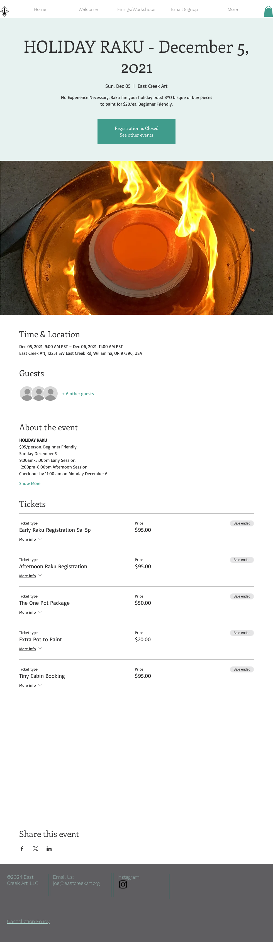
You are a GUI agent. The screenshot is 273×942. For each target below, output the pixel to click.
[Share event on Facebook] (22, 848)
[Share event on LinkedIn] (49, 848)
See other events (136, 135)
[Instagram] (123, 884)
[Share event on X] (35, 848)
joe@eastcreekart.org (76, 883)
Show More (29, 483)
